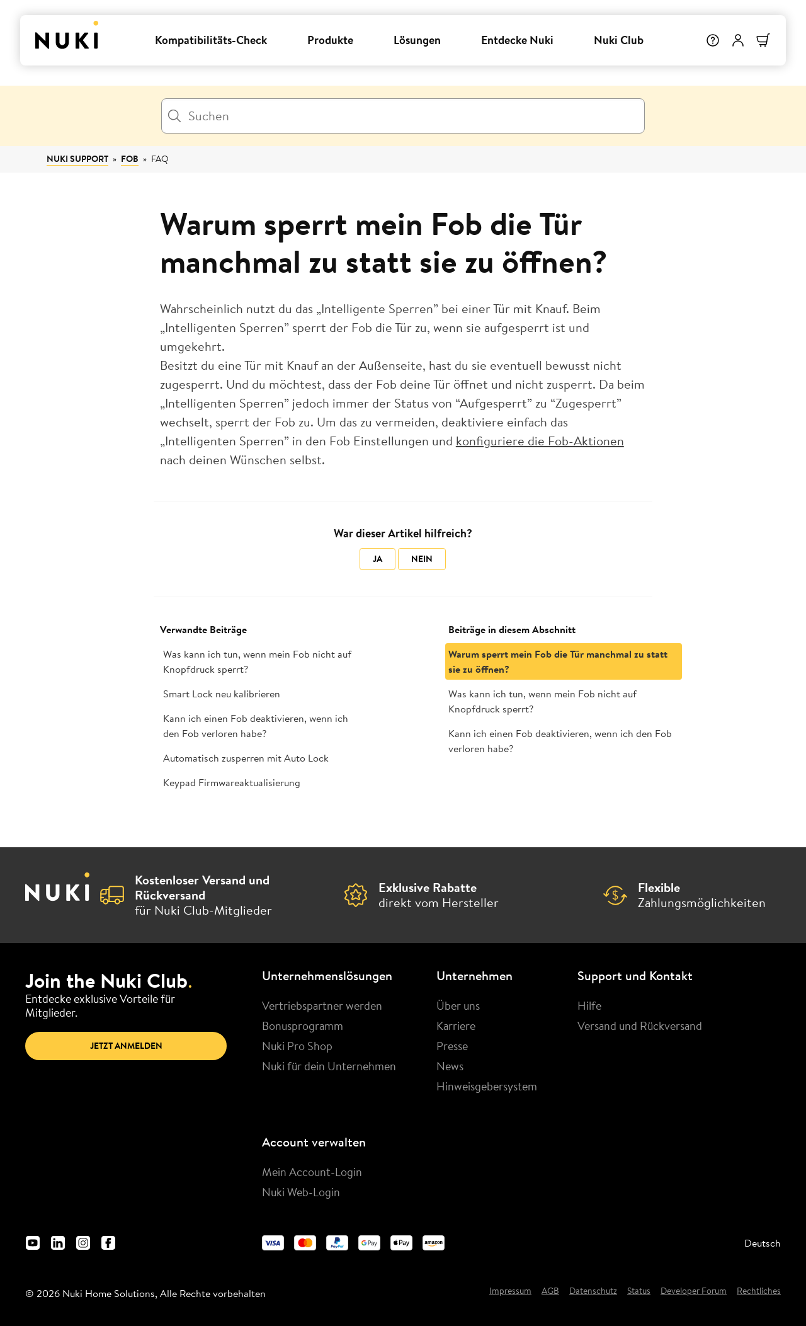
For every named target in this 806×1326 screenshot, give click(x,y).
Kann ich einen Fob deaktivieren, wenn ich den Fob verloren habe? (255, 726)
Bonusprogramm (302, 1025)
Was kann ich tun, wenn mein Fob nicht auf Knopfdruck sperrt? (257, 661)
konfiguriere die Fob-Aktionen (540, 441)
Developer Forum (694, 1291)
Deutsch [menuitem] (762, 1242)
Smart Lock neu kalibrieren (221, 693)
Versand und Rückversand (639, 1025)
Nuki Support (77, 158)
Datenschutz (593, 1291)
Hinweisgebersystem (486, 1086)
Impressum (510, 1291)
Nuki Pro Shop (297, 1045)
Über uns (458, 1005)
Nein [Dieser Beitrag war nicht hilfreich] (422, 558)
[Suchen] (403, 116)
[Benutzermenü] (738, 40)
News (449, 1066)
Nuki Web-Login (301, 1192)
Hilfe (589, 1005)
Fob (130, 158)
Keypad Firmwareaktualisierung (231, 782)
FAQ (160, 158)
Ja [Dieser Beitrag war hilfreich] (377, 558)
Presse (452, 1045)
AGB (550, 1291)
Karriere (455, 1025)
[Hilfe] (712, 40)
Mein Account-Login (312, 1171)
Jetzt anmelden (126, 1045)
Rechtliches (759, 1291)
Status (638, 1291)
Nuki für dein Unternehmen (329, 1066)
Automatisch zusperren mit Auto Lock (246, 757)
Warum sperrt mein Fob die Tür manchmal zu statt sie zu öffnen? (557, 661)
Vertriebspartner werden (322, 1005)
